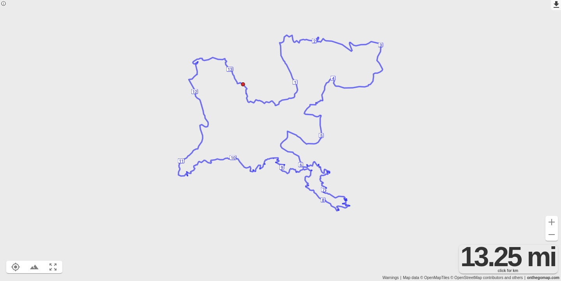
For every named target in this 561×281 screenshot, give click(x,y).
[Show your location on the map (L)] (15, 267)
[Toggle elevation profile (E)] (34, 267)
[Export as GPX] (556, 5)
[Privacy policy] (3, 4)
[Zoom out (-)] (551, 234)
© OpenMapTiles (435, 278)
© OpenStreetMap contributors (476, 278)
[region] (280, 140)
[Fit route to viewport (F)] (53, 267)
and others (514, 278)
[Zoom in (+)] (551, 222)
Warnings (391, 278)
